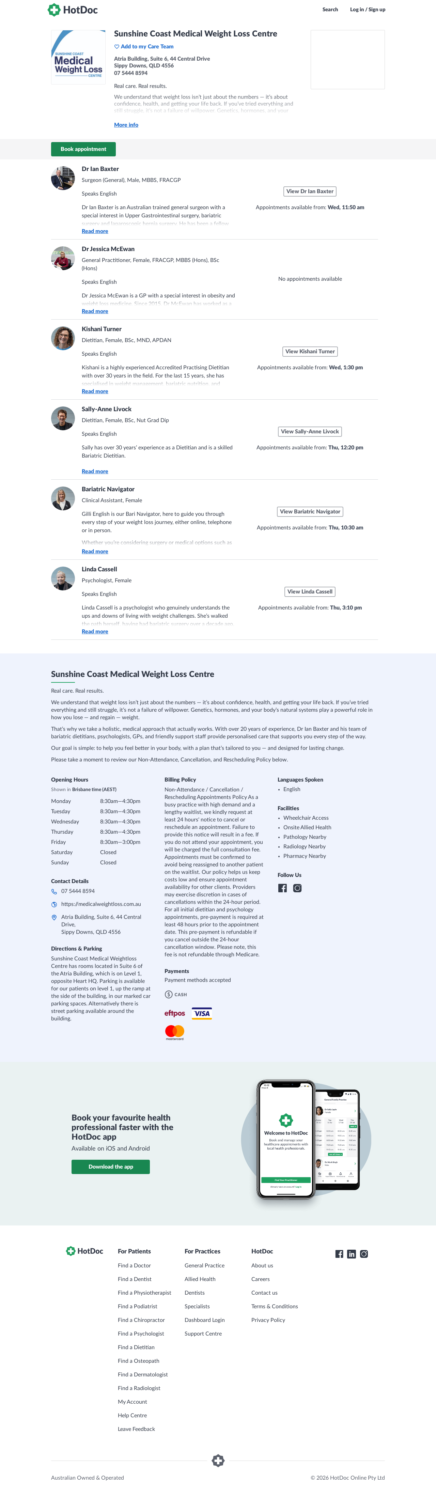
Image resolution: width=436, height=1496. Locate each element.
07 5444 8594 (78, 891)
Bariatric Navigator (108, 490)
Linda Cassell (99, 570)
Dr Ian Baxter (100, 169)
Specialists (197, 1306)
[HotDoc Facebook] (339, 1254)
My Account (132, 1402)
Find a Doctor (134, 1265)
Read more (95, 231)
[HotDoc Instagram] (364, 1254)
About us (262, 1265)
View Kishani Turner (310, 351)
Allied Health (200, 1279)
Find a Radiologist (139, 1388)
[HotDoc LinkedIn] (351, 1254)
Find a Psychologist (141, 1334)
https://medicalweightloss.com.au (101, 904)
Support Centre (203, 1334)
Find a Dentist (135, 1279)
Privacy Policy (268, 1320)
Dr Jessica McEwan (108, 249)
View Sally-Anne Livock (310, 431)
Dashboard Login (205, 1320)
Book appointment (83, 149)
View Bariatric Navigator (310, 511)
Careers (260, 1279)
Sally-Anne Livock (106, 409)
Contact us (264, 1293)
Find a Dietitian (136, 1347)
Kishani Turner (102, 329)
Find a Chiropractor (141, 1320)
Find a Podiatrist (137, 1306)
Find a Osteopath (138, 1361)
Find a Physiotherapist (144, 1293)
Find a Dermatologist (143, 1374)
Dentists (195, 1293)
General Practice (204, 1265)
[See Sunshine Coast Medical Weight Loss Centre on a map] (348, 59)
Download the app (111, 1167)
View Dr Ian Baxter (309, 191)
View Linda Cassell (309, 592)
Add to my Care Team (144, 46)
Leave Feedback (136, 1429)
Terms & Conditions (274, 1306)
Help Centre (132, 1415)
